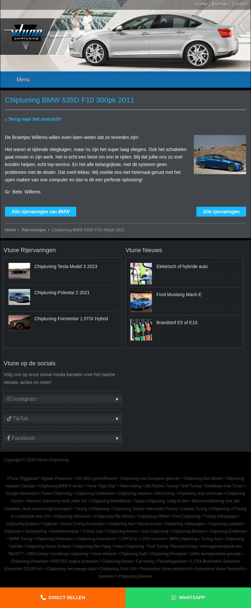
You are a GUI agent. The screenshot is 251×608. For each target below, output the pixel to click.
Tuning (81, 509)
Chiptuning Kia (121, 524)
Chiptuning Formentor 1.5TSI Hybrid (71, 318)
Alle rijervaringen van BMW (40, 212)
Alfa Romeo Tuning (160, 486)
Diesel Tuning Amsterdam (83, 524)
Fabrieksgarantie (172, 561)
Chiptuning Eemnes (136, 576)
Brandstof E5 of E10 (177, 322)
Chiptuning (100, 509)
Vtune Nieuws (144, 250)
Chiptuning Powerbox (29, 561)
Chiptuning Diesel (117, 561)
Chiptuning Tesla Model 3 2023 (66, 266)
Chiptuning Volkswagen (184, 524)
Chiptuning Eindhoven (228, 531)
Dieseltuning (35, 531)
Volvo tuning (130, 486)
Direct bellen (67, 597)
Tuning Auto (211, 539)
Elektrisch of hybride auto (182, 266)
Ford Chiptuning (187, 516)
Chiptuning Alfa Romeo (114, 516)
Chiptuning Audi (132, 554)
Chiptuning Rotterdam (54, 539)
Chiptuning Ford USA (118, 569)
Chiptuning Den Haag (92, 546)
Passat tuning (149, 524)
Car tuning (145, 561)
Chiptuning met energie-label (71, 569)
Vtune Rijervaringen (30, 250)
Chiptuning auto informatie (200, 493)
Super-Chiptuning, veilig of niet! (162, 501)
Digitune (50, 524)
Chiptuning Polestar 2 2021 (62, 292)
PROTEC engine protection (74, 561)
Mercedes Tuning (162, 509)
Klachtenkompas (64, 531)
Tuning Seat (92, 531)
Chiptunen (13, 531)
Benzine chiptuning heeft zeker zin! (57, 501)
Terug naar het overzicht (34, 119)
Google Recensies (22, 493)
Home (201, 4)
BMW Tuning (20, 539)
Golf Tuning (191, 486)
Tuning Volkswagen (221, 516)
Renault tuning (184, 546)
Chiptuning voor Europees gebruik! (150, 478)
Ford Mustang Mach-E (179, 294)
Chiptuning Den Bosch (202, 478)
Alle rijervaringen (221, 212)
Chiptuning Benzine (189, 531)
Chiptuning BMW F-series (61, 486)
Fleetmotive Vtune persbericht (166, 569)
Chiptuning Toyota (128, 509)
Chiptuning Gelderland (94, 493)
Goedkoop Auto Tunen (224, 486)
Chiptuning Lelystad (225, 524)
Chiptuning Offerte (153, 516)
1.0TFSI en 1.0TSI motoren (142, 539)
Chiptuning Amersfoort (96, 539)
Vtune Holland (103, 554)
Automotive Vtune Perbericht (219, 569)
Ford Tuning (157, 546)
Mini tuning (164, 493)
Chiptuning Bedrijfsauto (111, 501)
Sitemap (220, 4)
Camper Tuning (194, 509)
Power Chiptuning (56, 493)
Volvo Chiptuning (129, 546)
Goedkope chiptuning (69, 554)
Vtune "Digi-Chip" (102, 486)
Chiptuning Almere (122, 531)
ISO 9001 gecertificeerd (96, 478)
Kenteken (107, 576)
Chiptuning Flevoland (168, 554)
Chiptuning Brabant (23, 524)
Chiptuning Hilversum (72, 516)
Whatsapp (192, 597)
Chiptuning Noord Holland (48, 546)
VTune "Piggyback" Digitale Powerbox (39, 478)
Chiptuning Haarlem (135, 493)
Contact (239, 4)
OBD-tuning (37, 554)
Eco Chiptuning (155, 531)
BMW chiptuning (183, 539)
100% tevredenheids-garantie (215, 554)
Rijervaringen (34, 230)
